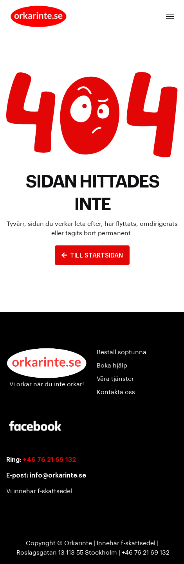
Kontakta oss (116, 391)
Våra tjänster (115, 378)
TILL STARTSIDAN (92, 255)
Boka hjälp (112, 365)
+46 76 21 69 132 (49, 459)
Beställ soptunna (121, 351)
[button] (170, 16)
